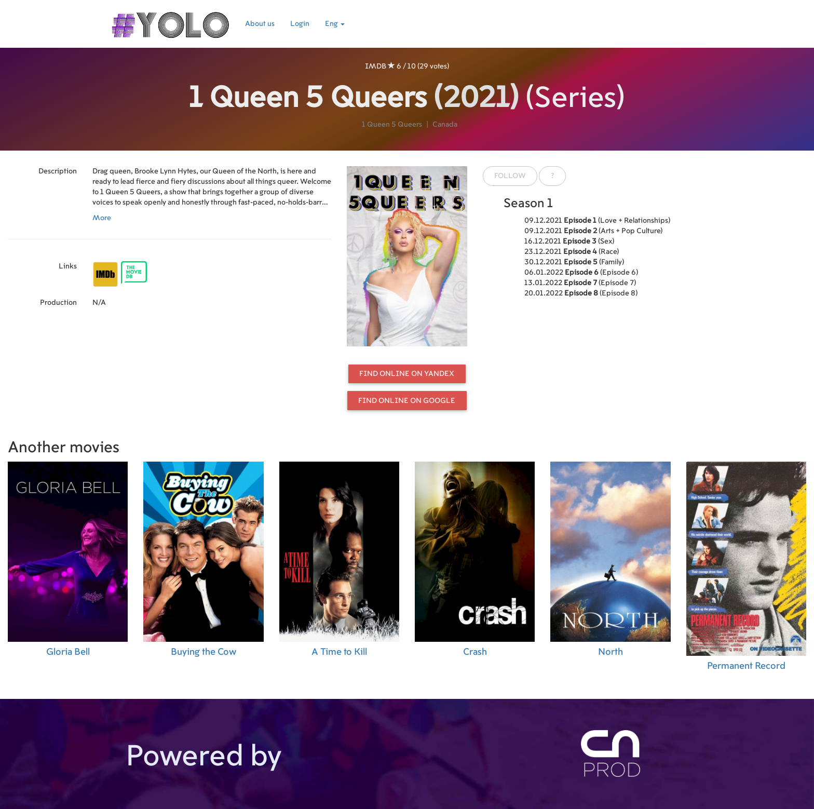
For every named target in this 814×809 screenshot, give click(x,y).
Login (299, 24)
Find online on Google (406, 401)
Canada (444, 124)
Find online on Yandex (406, 373)
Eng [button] (335, 24)
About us (260, 24)
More (101, 218)
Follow (510, 176)
